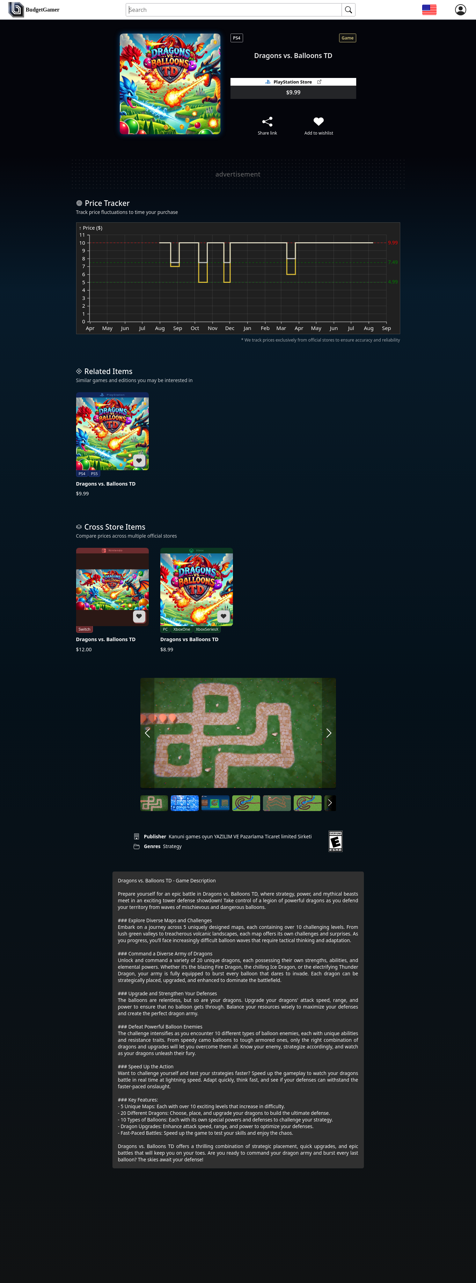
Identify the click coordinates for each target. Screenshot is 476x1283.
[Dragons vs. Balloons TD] (112, 444)
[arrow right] (329, 734)
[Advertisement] (238, 174)
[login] (461, 10)
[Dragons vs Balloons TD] (196, 600)
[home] (33, 10)
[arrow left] (147, 734)
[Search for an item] (234, 9)
